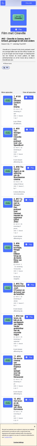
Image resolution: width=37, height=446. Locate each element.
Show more (7, 63)
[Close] (34, 427)
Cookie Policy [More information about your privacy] (8, 438)
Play (18, 29)
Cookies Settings (18, 443)
